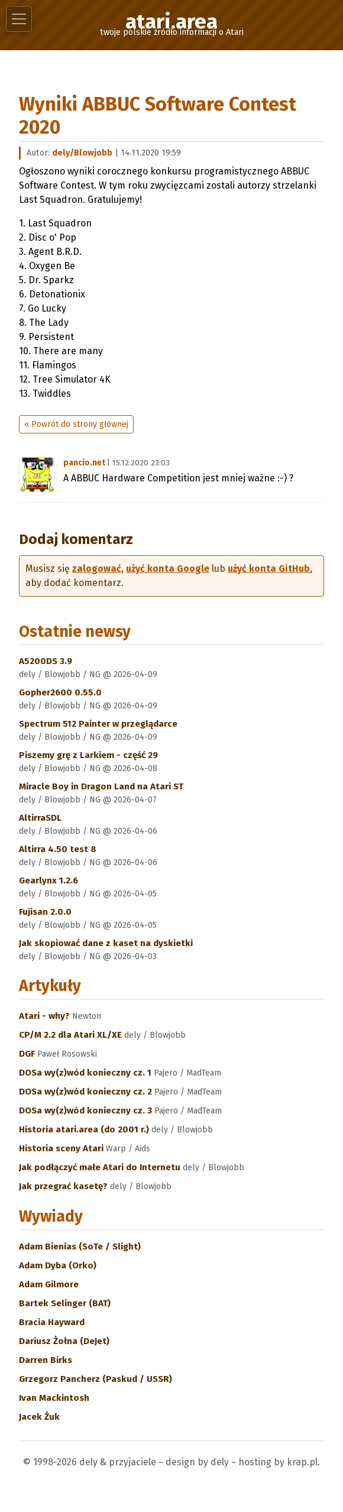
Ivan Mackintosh (54, 1398)
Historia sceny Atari (62, 1148)
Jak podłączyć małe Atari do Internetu (101, 1167)
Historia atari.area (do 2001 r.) (85, 1129)
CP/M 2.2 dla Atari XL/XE (71, 1034)
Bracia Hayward (52, 1322)
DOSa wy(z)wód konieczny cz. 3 (86, 1110)
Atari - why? (45, 1016)
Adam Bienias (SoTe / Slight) (80, 1246)
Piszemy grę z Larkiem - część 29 (88, 755)
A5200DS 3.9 (45, 661)
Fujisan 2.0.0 (45, 911)
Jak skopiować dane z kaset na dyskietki (106, 943)
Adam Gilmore (49, 1284)
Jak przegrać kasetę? (64, 1186)
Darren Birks (45, 1360)
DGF (28, 1053)
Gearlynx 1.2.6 (48, 880)
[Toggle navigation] (19, 19)
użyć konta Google (167, 568)
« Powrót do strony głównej (76, 424)
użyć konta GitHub (269, 568)
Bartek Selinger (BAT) (65, 1303)
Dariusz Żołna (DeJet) (64, 1341)
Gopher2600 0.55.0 (60, 692)
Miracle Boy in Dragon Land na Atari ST (101, 786)
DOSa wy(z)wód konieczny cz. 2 (86, 1091)
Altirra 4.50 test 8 (57, 849)
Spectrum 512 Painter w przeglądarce (98, 723)
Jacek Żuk (39, 1416)
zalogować (96, 568)
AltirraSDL (40, 817)
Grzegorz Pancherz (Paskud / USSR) (95, 1379)
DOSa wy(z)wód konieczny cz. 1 (86, 1072)
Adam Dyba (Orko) (57, 1265)
